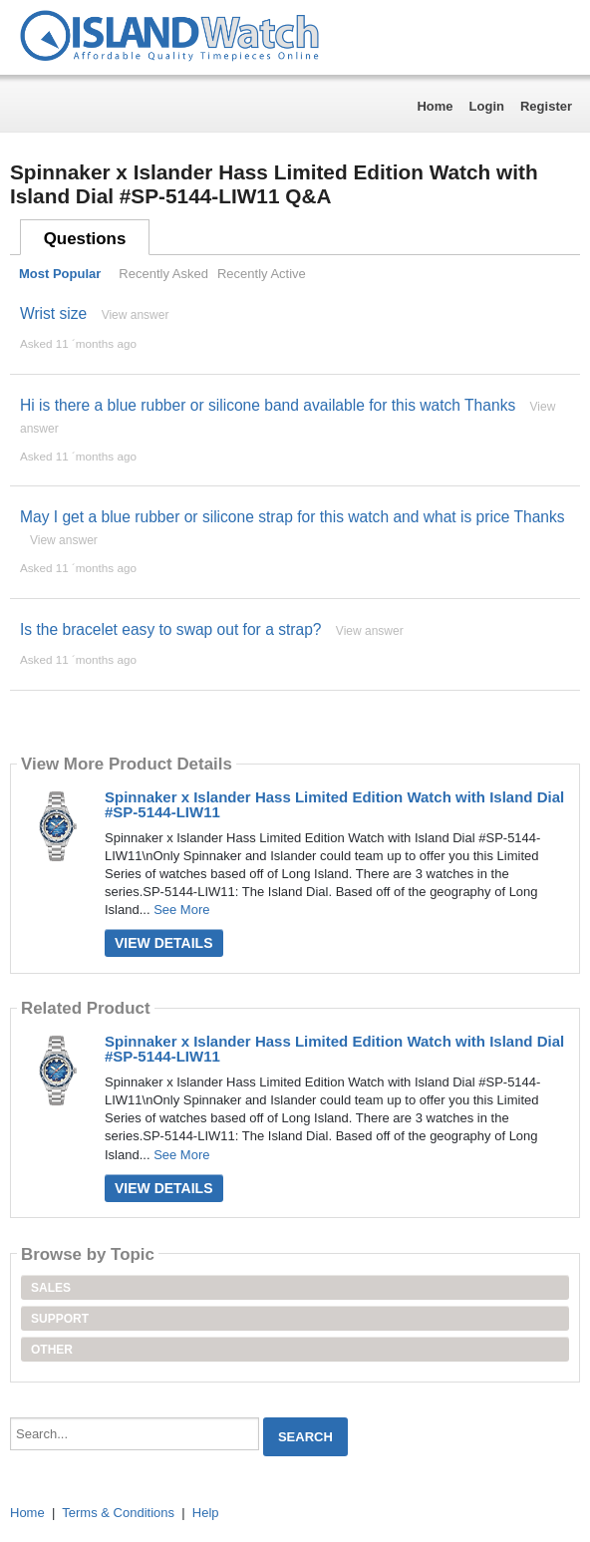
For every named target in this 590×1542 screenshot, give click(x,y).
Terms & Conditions (118, 1512)
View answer (135, 315)
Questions (85, 238)
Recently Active (261, 273)
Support (60, 1319)
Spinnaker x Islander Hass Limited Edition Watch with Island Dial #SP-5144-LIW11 (334, 804)
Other (52, 1350)
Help (205, 1512)
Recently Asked (163, 273)
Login (486, 106)
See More (181, 909)
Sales (51, 1288)
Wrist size (53, 313)
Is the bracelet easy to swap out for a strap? (171, 629)
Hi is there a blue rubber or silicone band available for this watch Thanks (267, 405)
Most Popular (60, 273)
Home (434, 106)
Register (546, 106)
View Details (164, 943)
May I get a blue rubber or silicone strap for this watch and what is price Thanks (292, 516)
